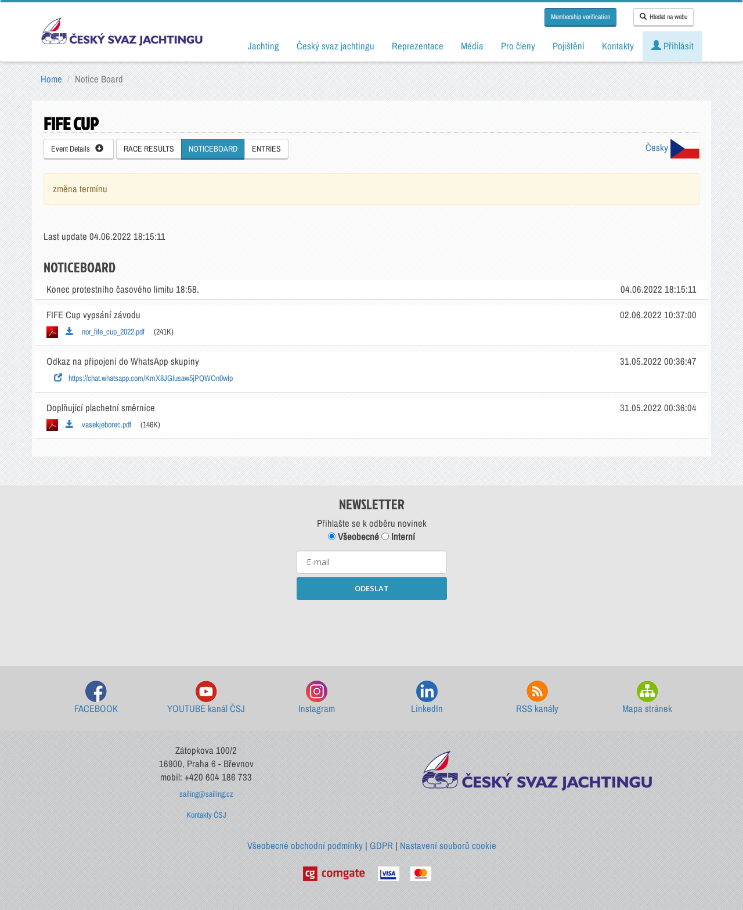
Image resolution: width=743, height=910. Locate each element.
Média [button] (472, 45)
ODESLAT (372, 588)
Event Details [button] (77, 148)
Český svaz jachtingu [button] (335, 45)
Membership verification (580, 16)
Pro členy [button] (518, 45)
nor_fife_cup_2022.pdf (105, 331)
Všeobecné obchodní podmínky (305, 845)
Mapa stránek (647, 698)
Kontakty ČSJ (206, 815)
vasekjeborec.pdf (98, 424)
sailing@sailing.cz (206, 794)
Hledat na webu (663, 16)
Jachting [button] (263, 45)
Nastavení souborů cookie (448, 845)
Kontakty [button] (618, 45)
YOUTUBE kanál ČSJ (206, 698)
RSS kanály (537, 698)
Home (51, 79)
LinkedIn (427, 698)
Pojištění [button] (569, 45)
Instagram (316, 698)
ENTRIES (266, 148)
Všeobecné (353, 536)
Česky (672, 147)
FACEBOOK (96, 698)
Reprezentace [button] (417, 45)
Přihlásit (672, 45)
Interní (398, 536)
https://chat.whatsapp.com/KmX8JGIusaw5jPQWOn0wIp (143, 378)
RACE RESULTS (149, 148)
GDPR (381, 845)
